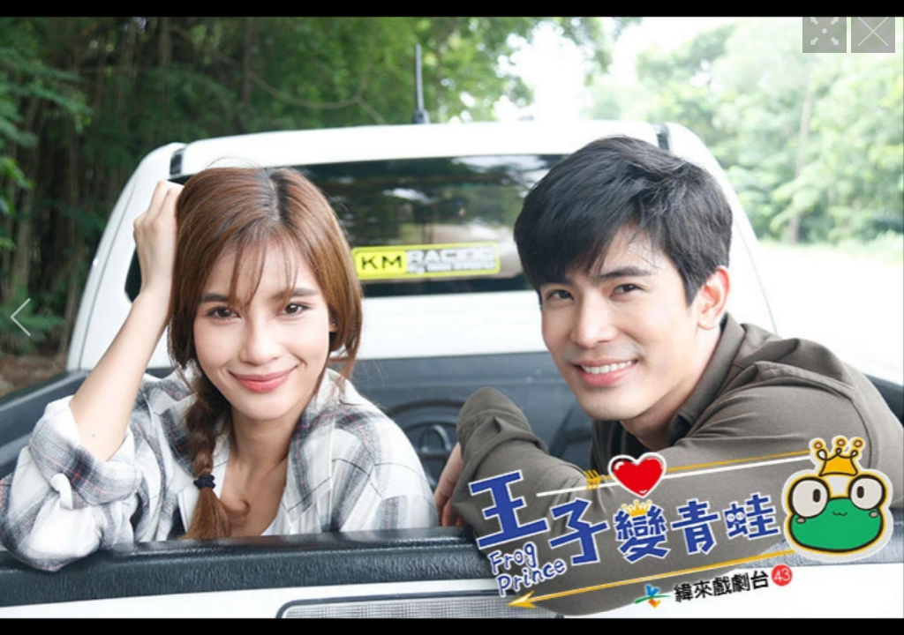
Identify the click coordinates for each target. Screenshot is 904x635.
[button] (21, 317)
